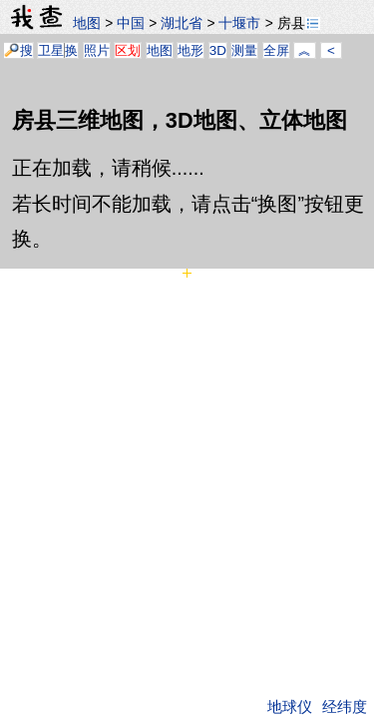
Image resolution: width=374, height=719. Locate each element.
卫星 (51, 50)
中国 (131, 23)
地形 (190, 50)
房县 (298, 23)
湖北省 (181, 23)
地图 (87, 23)
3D (217, 50)
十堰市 (239, 23)
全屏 (276, 50)
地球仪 (289, 707)
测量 (244, 50)
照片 (97, 50)
